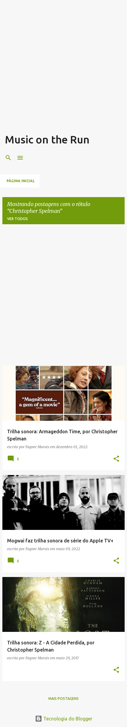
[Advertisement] (63, 68)
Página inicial (21, 181)
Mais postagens (63, 698)
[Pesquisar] (8, 158)
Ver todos (17, 219)
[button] (116, 459)
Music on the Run (47, 139)
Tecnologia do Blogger (63, 718)
